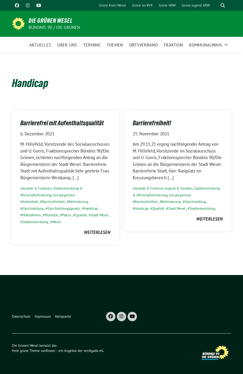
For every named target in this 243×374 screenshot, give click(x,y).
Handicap (91, 208)
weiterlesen (97, 232)
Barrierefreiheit (53, 201)
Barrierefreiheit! (152, 123)
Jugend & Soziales (178, 188)
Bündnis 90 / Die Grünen (54, 27)
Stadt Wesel (99, 215)
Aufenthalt (30, 201)
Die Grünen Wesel (51, 20)
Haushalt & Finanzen (36, 188)
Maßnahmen (31, 215)
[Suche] (216, 5)
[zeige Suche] (222, 5)
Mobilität (51, 215)
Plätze (66, 215)
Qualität (81, 215)
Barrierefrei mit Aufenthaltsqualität (62, 123)
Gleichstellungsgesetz (64, 208)
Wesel (56, 222)
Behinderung (78, 201)
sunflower (48, 350)
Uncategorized (64, 195)
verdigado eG (93, 350)
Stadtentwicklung (35, 222)
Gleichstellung (33, 208)
